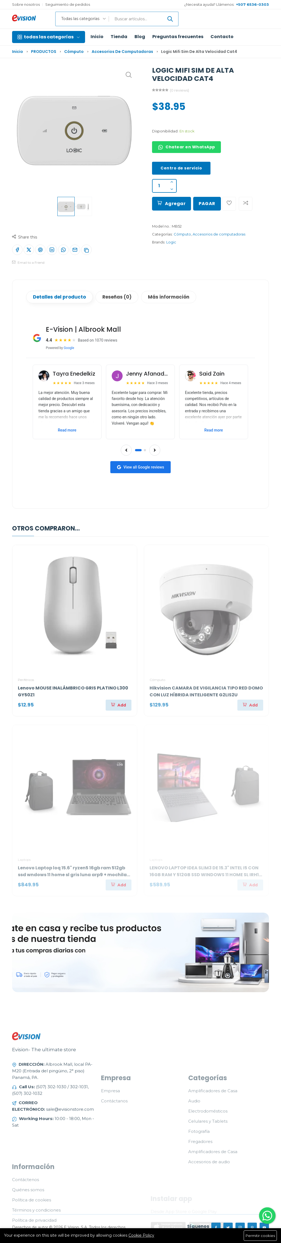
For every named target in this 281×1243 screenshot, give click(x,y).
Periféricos (26, 680)
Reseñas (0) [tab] (116, 297)
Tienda (119, 36)
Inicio (97, 36)
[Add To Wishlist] (229, 204)
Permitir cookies (260, 1235)
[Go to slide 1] (138, 450)
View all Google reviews (140, 467)
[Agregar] (118, 705)
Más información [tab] (168, 297)
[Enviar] (170, 19)
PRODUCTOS (43, 51)
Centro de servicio (181, 168)
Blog (139, 36)
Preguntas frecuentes (177, 36)
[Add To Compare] (245, 204)
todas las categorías (49, 37)
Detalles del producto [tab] (59, 297)
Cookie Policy (141, 1235)
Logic (171, 242)
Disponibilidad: (165, 131)
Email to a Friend (28, 262)
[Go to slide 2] (145, 450)
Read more (67, 430)
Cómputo (74, 51)
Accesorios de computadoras (122, 51)
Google (69, 348)
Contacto (222, 36)
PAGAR (207, 203)
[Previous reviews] (126, 450)
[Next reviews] (154, 450)
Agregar (172, 203)
